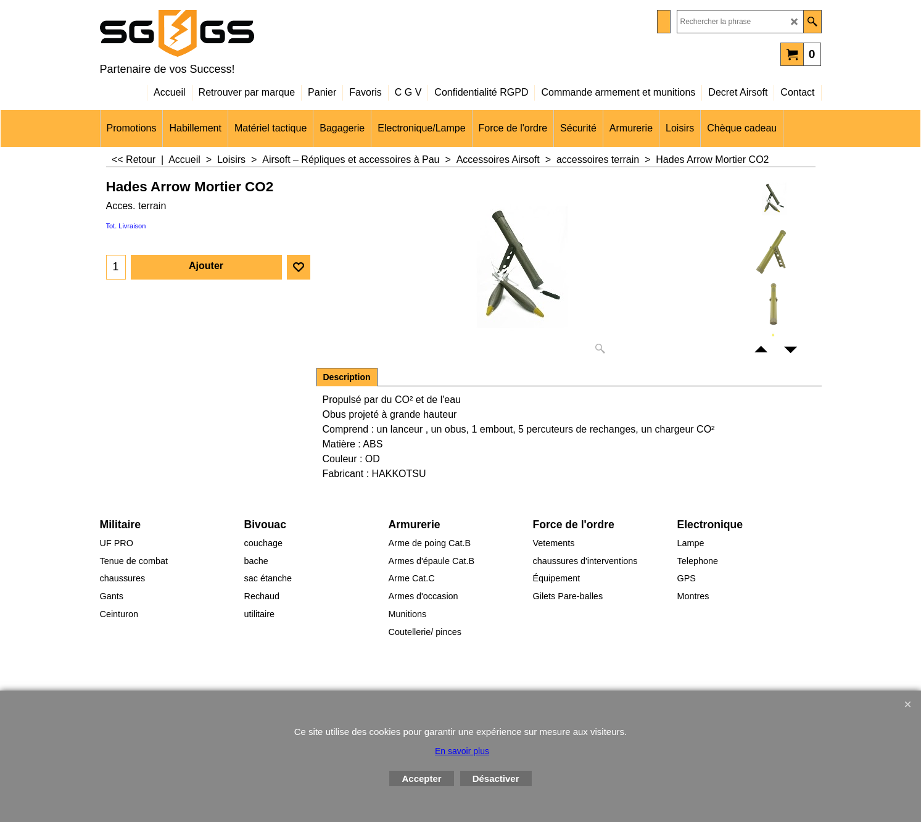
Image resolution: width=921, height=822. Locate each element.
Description (347, 377)
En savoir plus (462, 751)
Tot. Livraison (126, 226)
